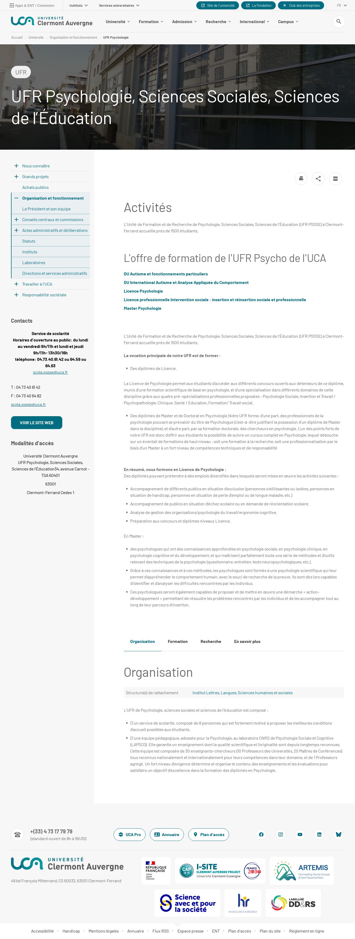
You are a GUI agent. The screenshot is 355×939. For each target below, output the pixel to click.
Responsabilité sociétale (44, 295)
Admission (184, 21)
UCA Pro (129, 835)
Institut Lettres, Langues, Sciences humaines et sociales (243, 693)
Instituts (79, 5)
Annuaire (166, 835)
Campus (288, 21)
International (254, 21)
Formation (151, 21)
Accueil (17, 37)
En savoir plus (247, 641)
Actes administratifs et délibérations (55, 230)
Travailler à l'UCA (37, 284)
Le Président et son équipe (46, 209)
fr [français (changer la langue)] (339, 5)
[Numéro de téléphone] (48, 835)
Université (118, 21)
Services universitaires (119, 5)
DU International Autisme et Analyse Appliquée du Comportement (186, 282)
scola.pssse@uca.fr (50, 372)
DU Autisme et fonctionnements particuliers (166, 274)
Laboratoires (33, 262)
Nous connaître (36, 166)
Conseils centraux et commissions (52, 219)
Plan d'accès (208, 835)
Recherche (218, 21)
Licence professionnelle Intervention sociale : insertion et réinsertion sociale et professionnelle (215, 300)
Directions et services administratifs (54, 273)
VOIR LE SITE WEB (36, 423)
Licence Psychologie (143, 291)
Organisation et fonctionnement (73, 37)
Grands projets (35, 176)
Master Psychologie (142, 308)
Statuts (28, 241)
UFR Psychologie (116, 37)
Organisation (142, 641)
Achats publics (35, 187)
